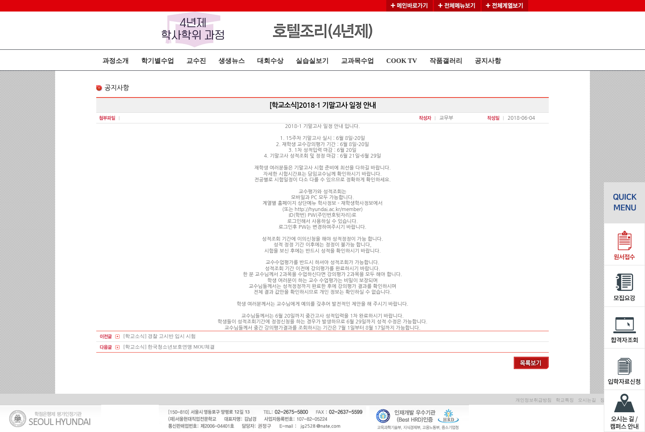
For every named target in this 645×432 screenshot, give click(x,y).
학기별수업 (157, 60)
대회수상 (270, 60)
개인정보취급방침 (533, 399)
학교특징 (565, 399)
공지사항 (488, 60)
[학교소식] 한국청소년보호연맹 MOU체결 (169, 347)
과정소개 (115, 60)
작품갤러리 (445, 60)
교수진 (196, 60)
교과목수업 (357, 60)
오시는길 (587, 399)
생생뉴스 (231, 60)
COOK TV (401, 60)
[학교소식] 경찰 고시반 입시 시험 (159, 336)
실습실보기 (312, 60)
